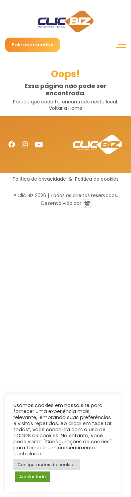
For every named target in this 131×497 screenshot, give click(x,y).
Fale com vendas (32, 44)
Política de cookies (97, 179)
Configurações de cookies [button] (46, 464)
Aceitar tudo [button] (32, 476)
